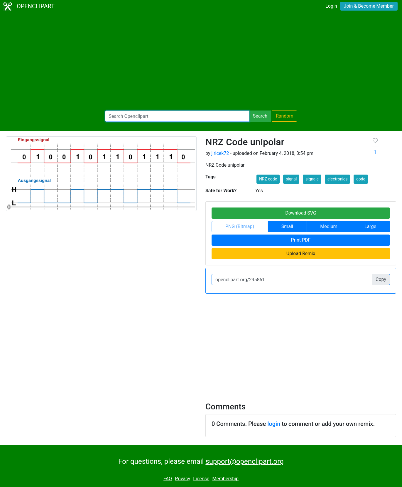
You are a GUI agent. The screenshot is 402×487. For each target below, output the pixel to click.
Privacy (182, 478)
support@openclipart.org (244, 461)
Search (260, 116)
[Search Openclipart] (177, 116)
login (273, 423)
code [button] (360, 179)
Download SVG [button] (300, 213)
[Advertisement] (201, 62)
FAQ (167, 478)
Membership (225, 478)
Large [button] (370, 226)
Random (284, 116)
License (201, 478)
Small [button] (287, 226)
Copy (381, 279)
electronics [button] (337, 179)
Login (331, 6)
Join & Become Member (369, 6)
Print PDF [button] (301, 240)
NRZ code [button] (268, 179)
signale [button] (312, 179)
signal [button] (291, 179)
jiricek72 (220, 153)
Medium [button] (328, 226)
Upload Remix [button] (300, 253)
